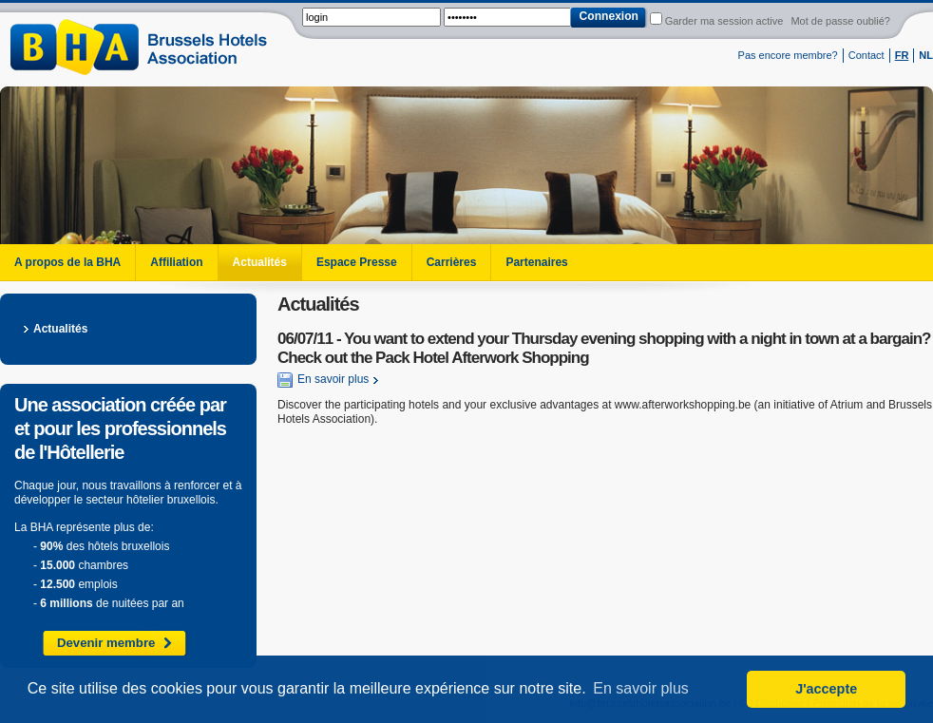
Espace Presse (356, 262)
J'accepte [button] (826, 688)
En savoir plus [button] (641, 688)
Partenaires (536, 262)
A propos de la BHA (67, 262)
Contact (866, 55)
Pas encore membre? (788, 55)
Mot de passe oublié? (840, 21)
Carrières (452, 262)
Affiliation (176, 262)
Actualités (260, 262)
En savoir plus (323, 380)
